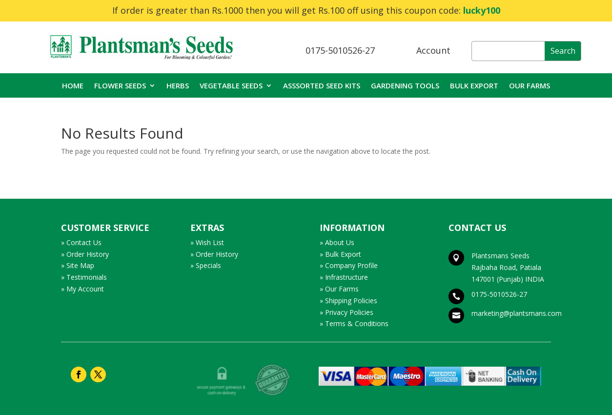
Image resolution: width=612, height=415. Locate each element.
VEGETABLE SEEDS (231, 86)
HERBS (177, 86)
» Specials (205, 265)
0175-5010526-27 (340, 50)
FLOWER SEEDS (120, 86)
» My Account (82, 288)
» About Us (337, 242)
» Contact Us (81, 242)
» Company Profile (349, 265)
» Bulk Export (340, 254)
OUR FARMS (529, 86)
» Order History (85, 254)
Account (433, 50)
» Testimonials (84, 277)
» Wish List (207, 242)
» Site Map (77, 265)
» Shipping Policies (348, 300)
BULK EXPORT (474, 86)
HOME (72, 86)
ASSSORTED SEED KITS (321, 86)
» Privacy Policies (346, 312)
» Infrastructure (344, 277)
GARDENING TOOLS (405, 86)
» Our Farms (339, 288)
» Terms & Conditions (354, 323)
